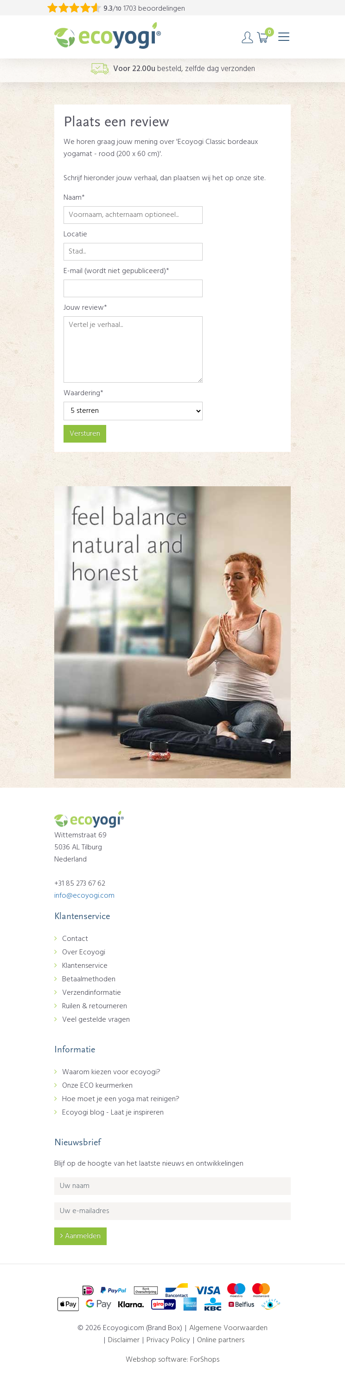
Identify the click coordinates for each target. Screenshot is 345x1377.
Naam (73, 198)
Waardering (82, 393)
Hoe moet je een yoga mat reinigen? (120, 1099)
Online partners (220, 1340)
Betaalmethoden (88, 979)
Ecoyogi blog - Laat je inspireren (113, 1113)
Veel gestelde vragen (96, 1020)
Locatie (75, 234)
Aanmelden (80, 1236)
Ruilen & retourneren (94, 1006)
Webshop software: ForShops (172, 1360)
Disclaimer (124, 1340)
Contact (75, 939)
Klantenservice (85, 966)
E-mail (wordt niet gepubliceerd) (115, 271)
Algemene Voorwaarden (228, 1328)
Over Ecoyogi (83, 952)
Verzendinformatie (91, 993)
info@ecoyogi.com (84, 896)
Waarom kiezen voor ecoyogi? (111, 1072)
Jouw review (84, 308)
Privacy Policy (168, 1340)
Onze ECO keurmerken (97, 1086)
